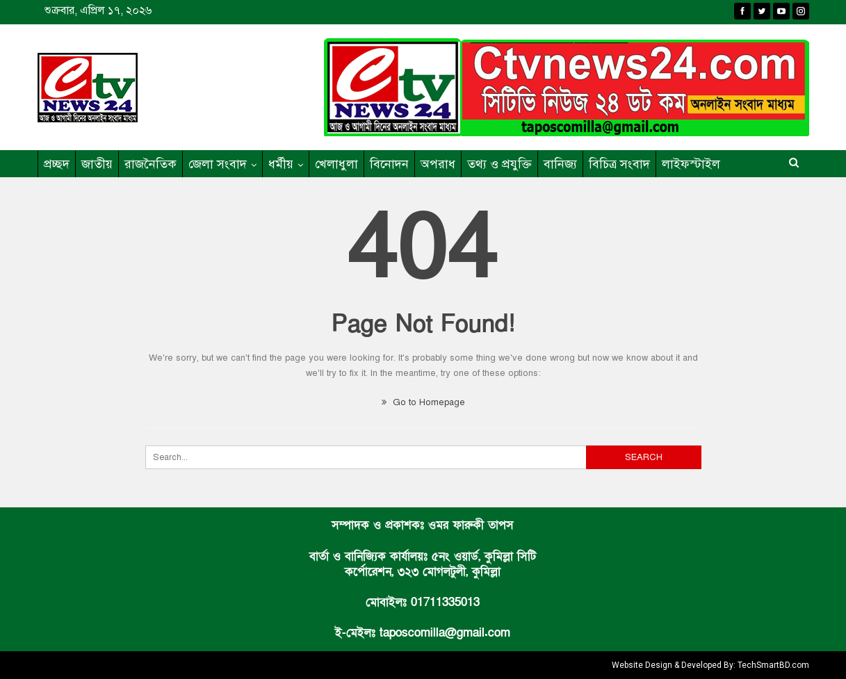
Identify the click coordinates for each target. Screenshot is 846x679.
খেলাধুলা (336, 164)
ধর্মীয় (280, 164)
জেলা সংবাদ (217, 164)
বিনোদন (389, 164)
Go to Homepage (423, 402)
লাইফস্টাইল (691, 164)
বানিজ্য (560, 164)
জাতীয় (97, 164)
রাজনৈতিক (150, 164)
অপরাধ (438, 164)
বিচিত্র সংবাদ (619, 164)
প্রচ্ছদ (57, 164)
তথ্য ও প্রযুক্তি (499, 164)
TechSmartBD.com (773, 665)
